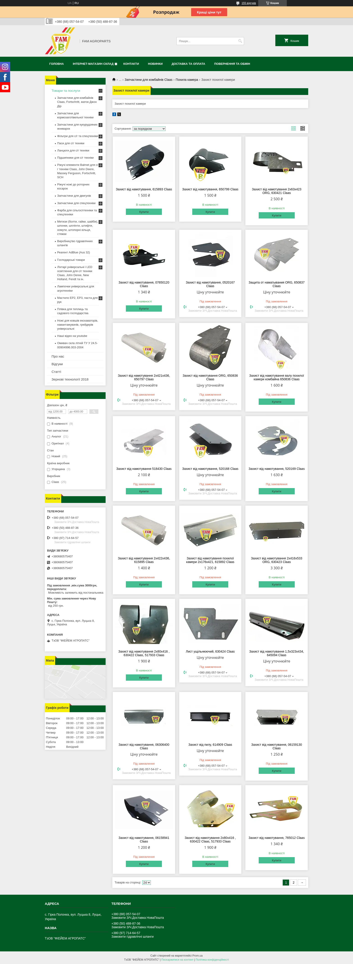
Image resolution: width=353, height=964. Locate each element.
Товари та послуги (66, 90)
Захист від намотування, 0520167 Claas (210, 284)
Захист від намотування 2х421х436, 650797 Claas (144, 377)
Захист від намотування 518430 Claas (144, 469)
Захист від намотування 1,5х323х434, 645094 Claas (276, 653)
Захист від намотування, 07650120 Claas (144, 284)
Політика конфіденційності (212, 959)
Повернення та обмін (232, 63)
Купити (144, 212)
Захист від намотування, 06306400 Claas (144, 746)
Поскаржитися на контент (177, 959)
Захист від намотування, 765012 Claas (277, 838)
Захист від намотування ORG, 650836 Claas (210, 377)
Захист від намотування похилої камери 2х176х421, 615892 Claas (210, 560)
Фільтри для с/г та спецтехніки (77, 136)
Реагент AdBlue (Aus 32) (73, 252)
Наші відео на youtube (72, 336)
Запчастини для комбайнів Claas (148, 79)
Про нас (58, 356)
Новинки (155, 63)
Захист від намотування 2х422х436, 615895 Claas (144, 560)
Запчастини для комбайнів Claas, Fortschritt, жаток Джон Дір (77, 102)
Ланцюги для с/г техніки (73, 150)
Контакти (131, 63)
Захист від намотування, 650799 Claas (210, 189)
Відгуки (57, 364)
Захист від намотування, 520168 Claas (210, 469)
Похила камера (187, 79)
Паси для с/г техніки (70, 143)
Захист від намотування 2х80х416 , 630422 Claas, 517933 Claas (144, 653)
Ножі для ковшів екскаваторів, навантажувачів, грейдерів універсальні (77, 324)
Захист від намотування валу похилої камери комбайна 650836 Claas (276, 377)
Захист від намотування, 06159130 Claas (276, 746)
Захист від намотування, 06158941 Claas (144, 839)
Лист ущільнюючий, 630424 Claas (210, 651)
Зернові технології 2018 (70, 379)
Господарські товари (71, 259)
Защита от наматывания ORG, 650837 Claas (277, 284)
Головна (56, 63)
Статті (56, 372)
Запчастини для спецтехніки (76, 203)
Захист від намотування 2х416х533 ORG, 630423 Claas (276, 560)
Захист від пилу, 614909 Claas (210, 744)
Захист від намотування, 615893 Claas (144, 189)
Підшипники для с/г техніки (75, 157)
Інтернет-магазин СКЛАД (93, 63)
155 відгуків (249, 3)
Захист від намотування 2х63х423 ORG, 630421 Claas (276, 191)
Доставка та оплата (188, 63)
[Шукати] (240, 41)
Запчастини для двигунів (74, 195)
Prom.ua (197, 955)
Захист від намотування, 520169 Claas (277, 469)
